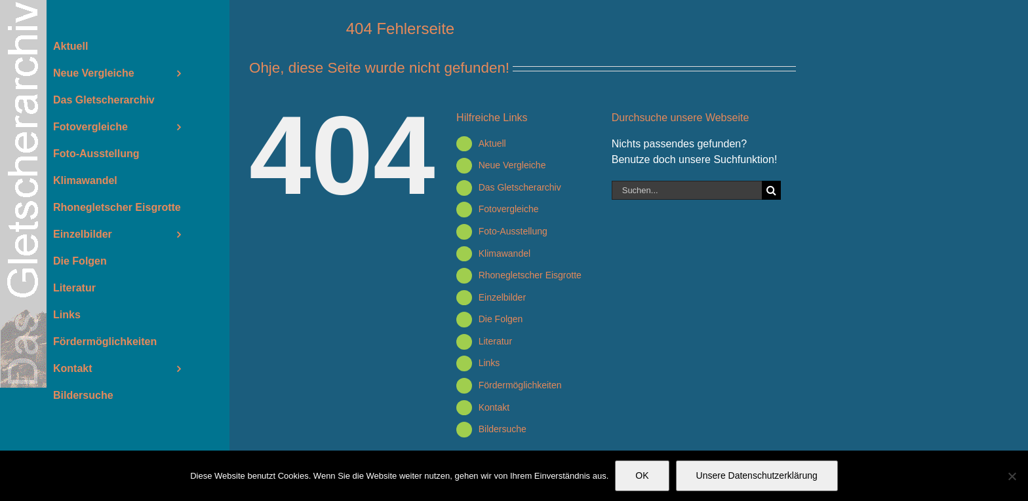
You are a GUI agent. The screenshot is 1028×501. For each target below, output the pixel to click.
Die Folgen (501, 319)
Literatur (495, 341)
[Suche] (771, 190)
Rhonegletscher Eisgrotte (530, 275)
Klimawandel (504, 253)
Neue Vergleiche (512, 165)
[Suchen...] (687, 190)
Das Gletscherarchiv (520, 187)
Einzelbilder (502, 297)
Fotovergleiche (509, 209)
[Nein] (1011, 476)
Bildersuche (502, 429)
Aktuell (492, 143)
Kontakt (494, 407)
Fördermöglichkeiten (520, 385)
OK (641, 475)
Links (489, 363)
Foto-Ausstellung (513, 231)
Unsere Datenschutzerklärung (757, 475)
